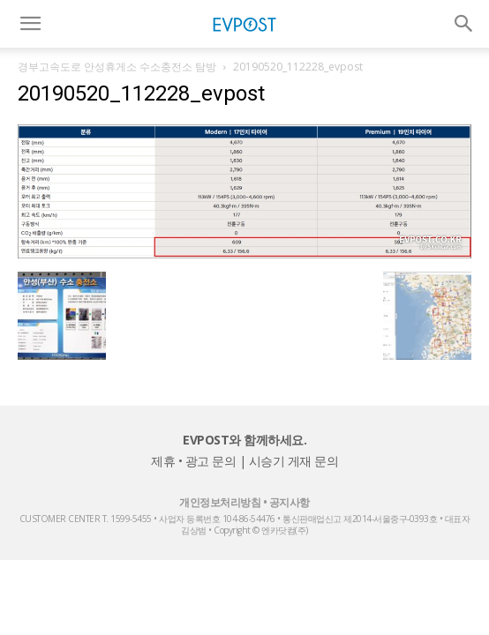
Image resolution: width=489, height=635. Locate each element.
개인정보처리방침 (219, 502)
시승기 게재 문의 (294, 460)
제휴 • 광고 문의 (193, 460)
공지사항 (289, 502)
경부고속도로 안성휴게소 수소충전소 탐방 (117, 66)
